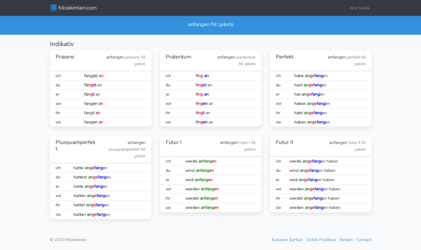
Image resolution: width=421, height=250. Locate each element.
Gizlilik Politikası (321, 239)
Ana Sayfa (359, 8)
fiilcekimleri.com (77, 7)
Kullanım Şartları (287, 239)
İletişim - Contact (355, 239)
